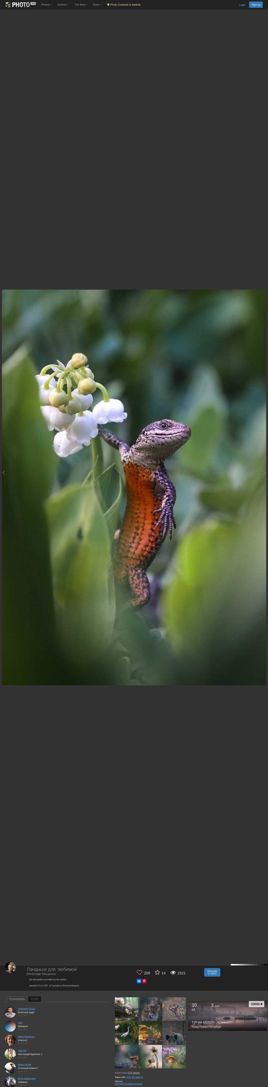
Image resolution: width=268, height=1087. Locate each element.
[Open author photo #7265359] (174, 1009)
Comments (17, 999)
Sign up (255, 4)
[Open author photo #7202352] (150, 1033)
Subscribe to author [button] (212, 972)
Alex (20, 1022)
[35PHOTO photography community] (20, 4)
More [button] (97, 4)
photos (133, 1073)
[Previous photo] (3, 472)
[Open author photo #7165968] (174, 1033)
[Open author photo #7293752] (150, 1009)
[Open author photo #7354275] (126, 1009)
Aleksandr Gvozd (26, 1009)
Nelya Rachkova (26, 1036)
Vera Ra (22, 1050)
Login (242, 5)
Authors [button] (63, 4)
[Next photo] (264, 472)
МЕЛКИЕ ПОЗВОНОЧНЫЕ (128, 1084)
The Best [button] (80, 4)
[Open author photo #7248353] (126, 1033)
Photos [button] (46, 4)
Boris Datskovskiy (27, 1078)
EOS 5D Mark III (135, 1077)
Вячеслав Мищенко (41, 974)
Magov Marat (24, 1064)
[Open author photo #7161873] (126, 1056)
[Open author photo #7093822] (174, 1056)
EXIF (34, 999)
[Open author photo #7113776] (150, 1056)
